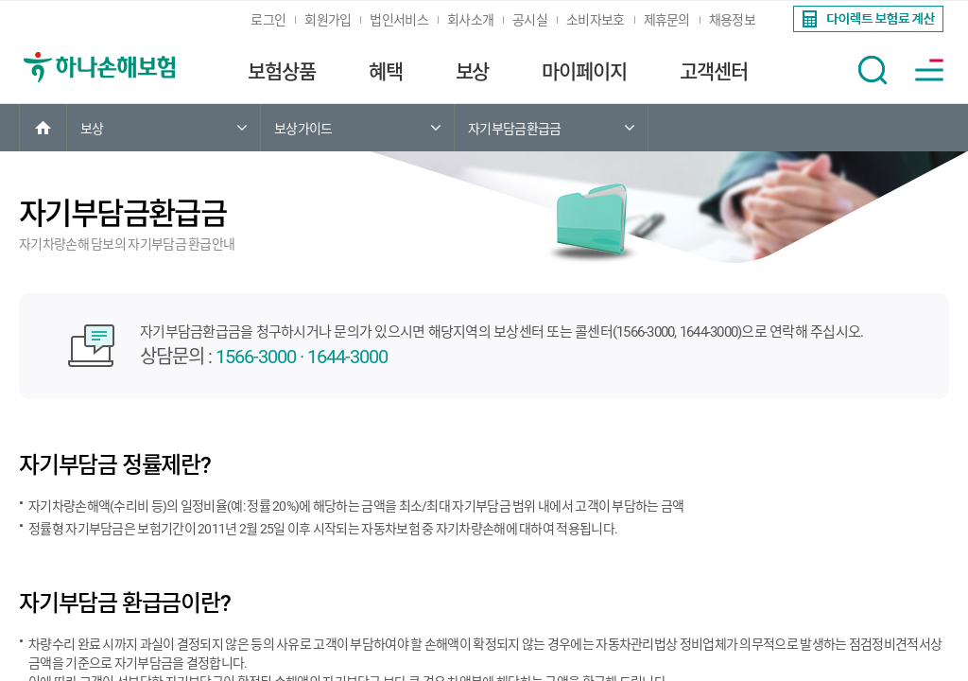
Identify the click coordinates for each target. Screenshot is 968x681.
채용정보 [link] (732, 19)
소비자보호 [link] (595, 19)
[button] (872, 70)
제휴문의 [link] (667, 19)
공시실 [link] (529, 19)
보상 (473, 72)
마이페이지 (584, 72)
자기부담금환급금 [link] (514, 128)
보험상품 (282, 72)
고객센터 (714, 72)
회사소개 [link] (470, 19)
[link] (866, 19)
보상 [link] (92, 128)
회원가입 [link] (327, 19)
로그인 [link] (268, 19)
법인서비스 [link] (399, 19)
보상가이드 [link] (303, 128)
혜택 (386, 72)
